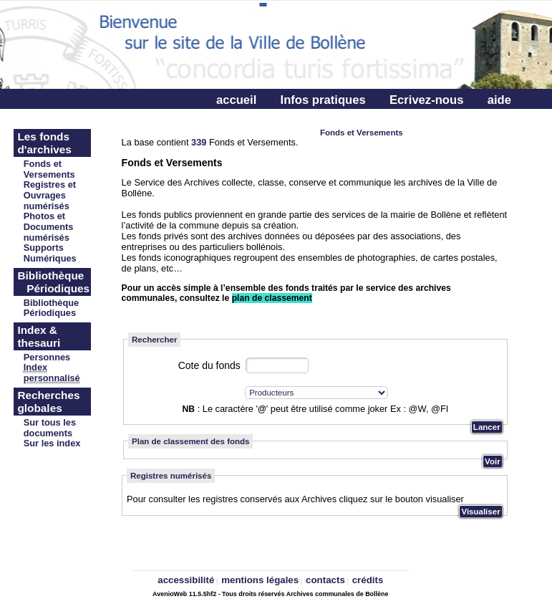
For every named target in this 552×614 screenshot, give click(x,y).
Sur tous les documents (50, 427)
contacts (325, 580)
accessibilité (186, 580)
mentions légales (260, 580)
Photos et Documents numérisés (49, 227)
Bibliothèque (51, 302)
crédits (368, 580)
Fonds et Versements (49, 169)
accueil (236, 100)
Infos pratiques (323, 100)
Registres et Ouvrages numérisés (50, 195)
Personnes (47, 357)
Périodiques (50, 312)
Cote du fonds (209, 365)
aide (499, 100)
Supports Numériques (50, 253)
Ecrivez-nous (426, 100)
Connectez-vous (262, 123)
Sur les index (52, 443)
